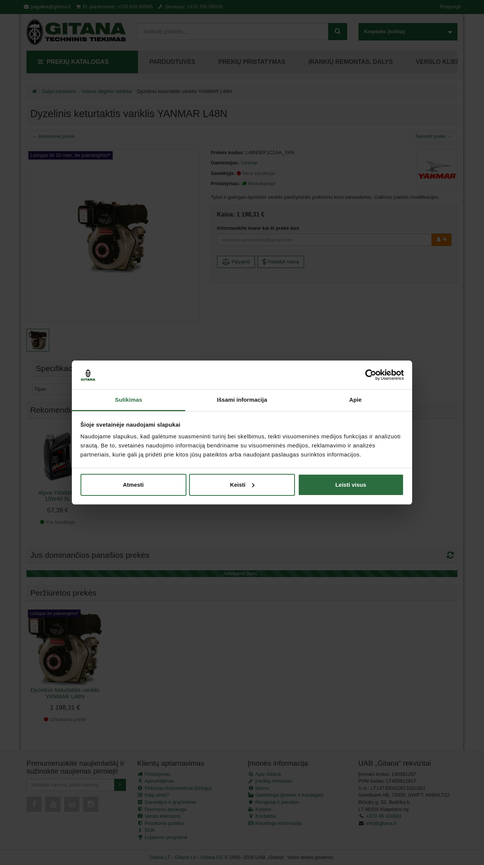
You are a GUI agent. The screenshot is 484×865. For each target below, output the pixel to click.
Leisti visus (350, 484)
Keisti (242, 484)
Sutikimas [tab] (128, 399)
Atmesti (133, 484)
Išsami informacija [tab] (242, 399)
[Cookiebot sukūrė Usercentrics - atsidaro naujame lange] (371, 375)
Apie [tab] (355, 399)
